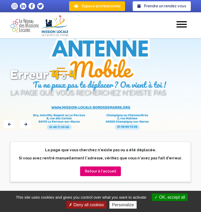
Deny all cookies (86, 205)
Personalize (123, 205)
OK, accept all (169, 197)
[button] (181, 25)
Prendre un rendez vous (161, 6)
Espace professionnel (97, 6)
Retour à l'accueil (100, 171)
